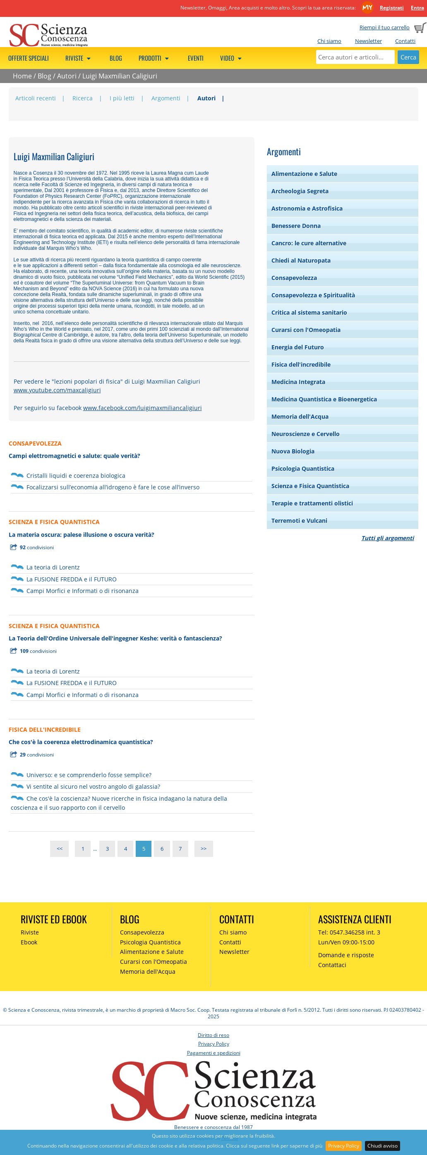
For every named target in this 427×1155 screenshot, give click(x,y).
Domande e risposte (346, 955)
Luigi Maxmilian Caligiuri (119, 76)
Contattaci (332, 965)
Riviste (79, 57)
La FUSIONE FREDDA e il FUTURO (71, 579)
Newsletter (368, 41)
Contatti (405, 41)
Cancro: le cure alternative (308, 243)
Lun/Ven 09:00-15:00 (346, 942)
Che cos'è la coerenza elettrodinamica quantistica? (81, 742)
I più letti (122, 98)
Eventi (196, 57)
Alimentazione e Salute (304, 174)
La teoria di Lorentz (53, 567)
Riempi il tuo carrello (385, 27)
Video (232, 57)
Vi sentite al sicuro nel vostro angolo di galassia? (93, 786)
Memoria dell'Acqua (300, 416)
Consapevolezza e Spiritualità (313, 295)
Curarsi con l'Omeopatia (306, 330)
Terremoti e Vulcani (299, 520)
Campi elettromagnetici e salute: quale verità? (74, 456)
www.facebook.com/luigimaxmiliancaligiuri (142, 408)
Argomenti (165, 98)
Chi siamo (329, 41)
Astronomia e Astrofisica (307, 208)
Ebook (29, 942)
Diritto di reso (213, 1035)
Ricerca (82, 98)
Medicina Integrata (298, 382)
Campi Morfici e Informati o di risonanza (82, 591)
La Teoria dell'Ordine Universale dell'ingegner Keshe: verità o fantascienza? (115, 638)
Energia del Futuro (297, 347)
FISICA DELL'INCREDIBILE (45, 729)
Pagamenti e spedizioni (213, 1052)
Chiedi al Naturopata (301, 260)
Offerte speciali (28, 57)
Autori (67, 76)
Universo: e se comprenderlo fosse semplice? (88, 775)
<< (59, 848)
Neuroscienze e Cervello (305, 434)
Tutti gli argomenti (387, 538)
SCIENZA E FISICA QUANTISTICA (54, 522)
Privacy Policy (343, 1145)
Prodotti (155, 57)
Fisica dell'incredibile (301, 364)
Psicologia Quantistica (302, 468)
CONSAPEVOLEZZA (35, 443)
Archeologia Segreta (300, 191)
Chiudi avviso (382, 1145)
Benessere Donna (296, 226)
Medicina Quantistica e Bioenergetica (324, 399)
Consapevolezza (294, 278)
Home (22, 76)
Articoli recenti (35, 98)
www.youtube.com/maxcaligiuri (57, 390)
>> (203, 848)
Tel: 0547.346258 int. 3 (349, 932)
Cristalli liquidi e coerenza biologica (75, 475)
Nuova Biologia (292, 451)
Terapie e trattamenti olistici (312, 503)
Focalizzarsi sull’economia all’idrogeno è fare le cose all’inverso (112, 487)
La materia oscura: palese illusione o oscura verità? (81, 534)
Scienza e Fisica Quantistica (310, 486)
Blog (116, 57)
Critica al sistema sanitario (309, 312)
